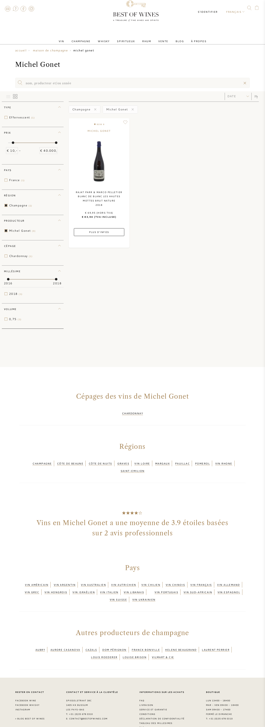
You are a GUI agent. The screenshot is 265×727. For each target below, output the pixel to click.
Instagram (31, 9)
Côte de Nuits (100, 459)
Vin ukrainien (144, 586)
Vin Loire (142, 459)
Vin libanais (134, 581)
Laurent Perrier (215, 633)
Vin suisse (118, 586)
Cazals (91, 633)
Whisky (108, 37)
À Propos (187, 37)
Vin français (201, 576)
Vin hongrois (55, 581)
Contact (8, 9)
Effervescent (22, 117)
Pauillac (182, 459)
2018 (16, 294)
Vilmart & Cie (163, 638)
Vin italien (109, 581)
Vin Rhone (223, 459)
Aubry (40, 633)
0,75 (15, 319)
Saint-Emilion (133, 464)
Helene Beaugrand (180, 633)
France (17, 180)
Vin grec (32, 581)
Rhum (145, 37)
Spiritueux (128, 37)
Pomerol (202, 459)
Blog (172, 37)
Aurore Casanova (65, 633)
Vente (158, 37)
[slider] (13, 142)
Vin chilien (150, 576)
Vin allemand (228, 576)
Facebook (23, 9)
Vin (72, 37)
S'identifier (211, 8)
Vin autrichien (123, 576)
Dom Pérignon (114, 633)
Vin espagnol (228, 581)
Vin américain (36, 576)
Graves (123, 459)
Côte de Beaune (70, 459)
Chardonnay (21, 256)
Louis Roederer (104, 638)
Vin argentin (65, 576)
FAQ (15, 9)
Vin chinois (175, 576)
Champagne (88, 37)
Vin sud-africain (198, 581)
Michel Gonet (22, 231)
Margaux (162, 459)
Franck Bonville (146, 633)
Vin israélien (83, 581)
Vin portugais (166, 581)
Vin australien (93, 576)
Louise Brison (134, 638)
